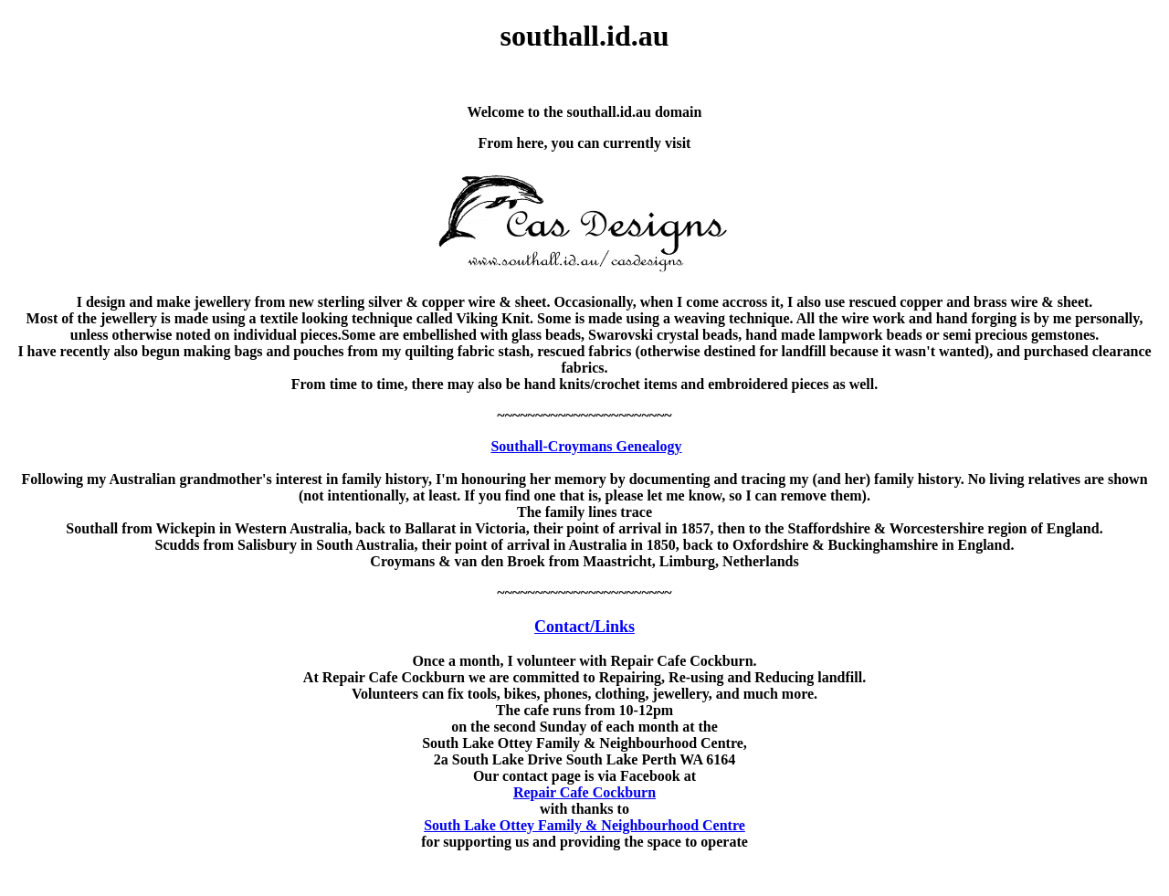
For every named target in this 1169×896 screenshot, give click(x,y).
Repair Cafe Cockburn (584, 792)
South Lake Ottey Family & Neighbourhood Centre (584, 825)
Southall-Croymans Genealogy (585, 446)
